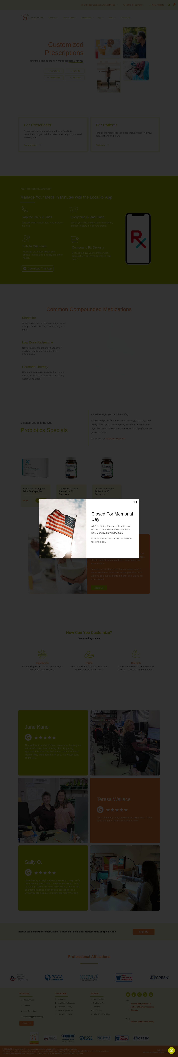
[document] (89, 528)
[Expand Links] (171, 1050)
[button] (135, 502)
